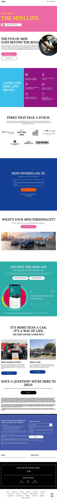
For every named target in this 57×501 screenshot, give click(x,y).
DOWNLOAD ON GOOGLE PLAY (37, 278)
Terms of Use (18, 493)
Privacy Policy (10, 493)
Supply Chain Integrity (26, 497)
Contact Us (28, 392)
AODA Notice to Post (34, 493)
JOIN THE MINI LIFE (9, 58)
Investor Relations (10, 495)
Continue (36, 436)
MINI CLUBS (38, 371)
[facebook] (27, 471)
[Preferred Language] (40, 424)
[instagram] (29, 471)
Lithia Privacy (34, 495)
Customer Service (19, 495)
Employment (42, 495)
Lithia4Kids (28, 495)
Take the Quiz (28, 226)
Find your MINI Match (11, 25)
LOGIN (28, 189)
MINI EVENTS (9, 373)
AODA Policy (25, 493)
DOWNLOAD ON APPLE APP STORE (20, 278)
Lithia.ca (42, 493)
